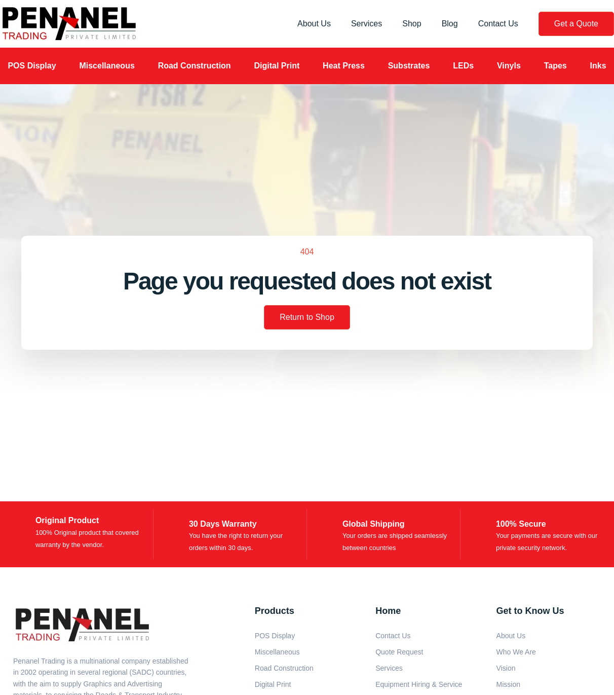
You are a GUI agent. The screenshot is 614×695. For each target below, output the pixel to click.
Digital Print (276, 65)
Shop (411, 23)
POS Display (32, 65)
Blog (450, 23)
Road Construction (194, 65)
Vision (506, 668)
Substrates (409, 65)
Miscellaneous (106, 65)
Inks (598, 65)
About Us (314, 23)
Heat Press (344, 65)
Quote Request (399, 652)
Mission (508, 684)
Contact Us (498, 23)
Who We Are (516, 652)
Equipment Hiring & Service (418, 684)
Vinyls (509, 65)
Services (366, 23)
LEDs (463, 65)
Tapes (555, 65)
